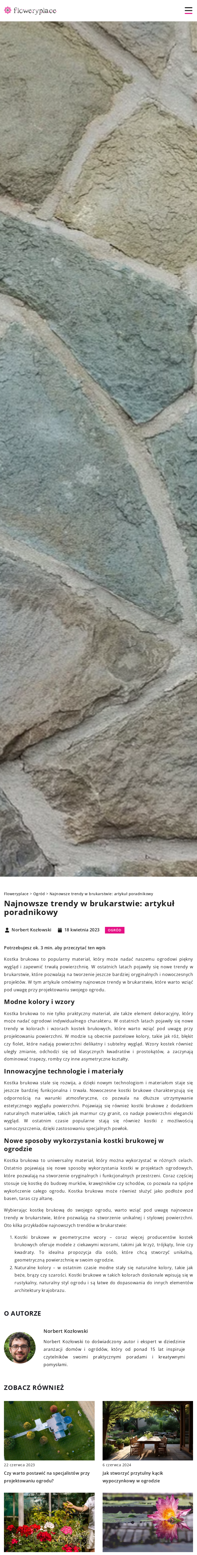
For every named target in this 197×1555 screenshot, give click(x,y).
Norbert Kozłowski (31, 930)
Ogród (115, 930)
